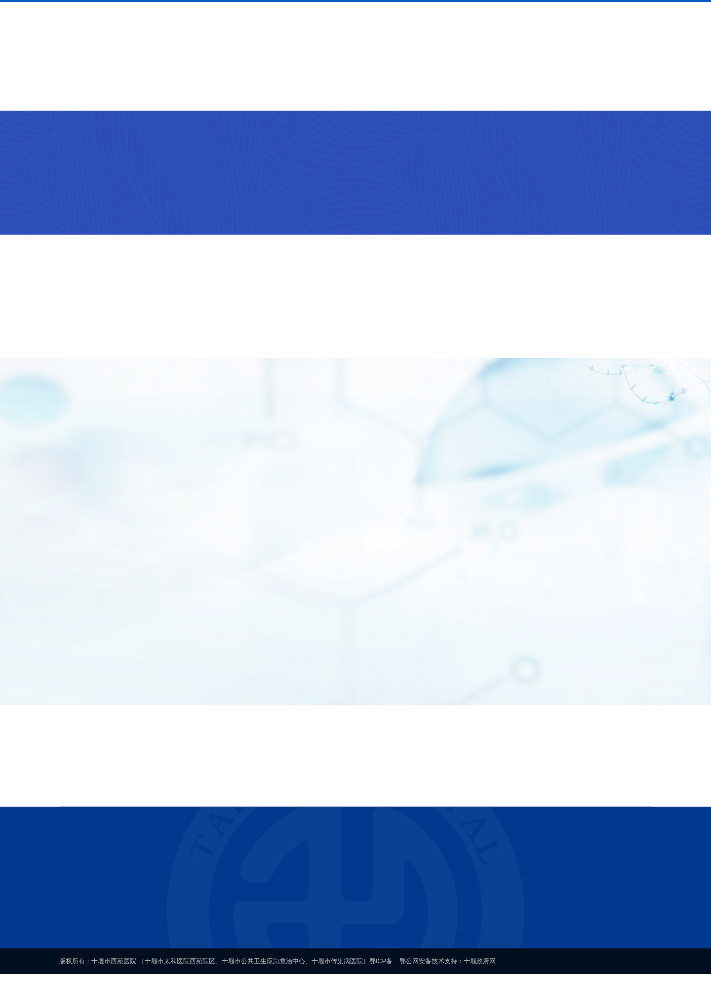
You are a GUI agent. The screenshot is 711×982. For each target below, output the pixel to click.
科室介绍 (245, 93)
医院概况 (113, 93)
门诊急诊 (177, 136)
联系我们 (573, 93)
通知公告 (442, 93)
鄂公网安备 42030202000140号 (479, 921)
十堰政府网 (480, 968)
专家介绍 (310, 93)
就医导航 (179, 93)
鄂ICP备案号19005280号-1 (370, 921)
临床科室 (137, 136)
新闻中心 (376, 93)
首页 (58, 93)
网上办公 (639, 93)
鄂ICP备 (381, 968)
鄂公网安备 (416, 968)
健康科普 (507, 93)
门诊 (210, 136)
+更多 (631, 285)
